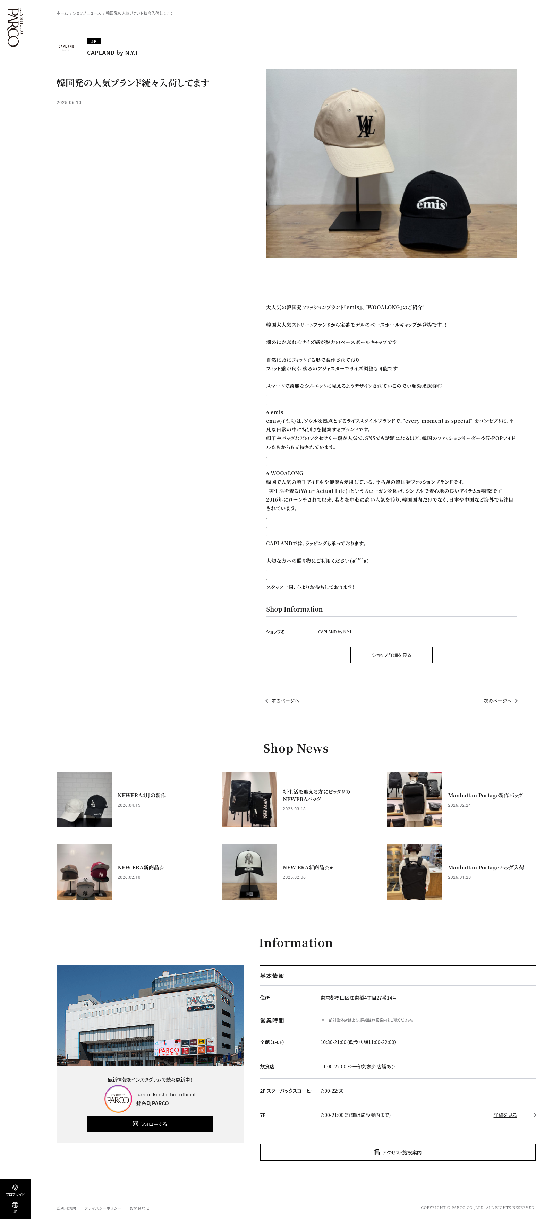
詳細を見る (505, 1114)
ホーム (62, 13)
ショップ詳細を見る (391, 654)
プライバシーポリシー (102, 1208)
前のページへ (285, 700)
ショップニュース (87, 13)
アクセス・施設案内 (402, 1152)
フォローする (154, 1123)
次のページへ (498, 700)
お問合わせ (140, 1208)
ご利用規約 (66, 1208)
